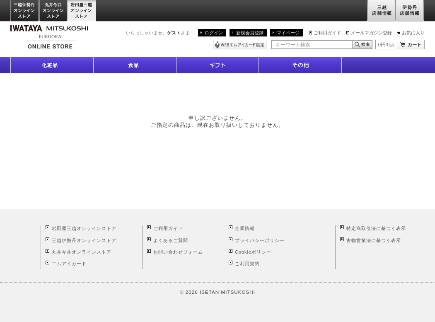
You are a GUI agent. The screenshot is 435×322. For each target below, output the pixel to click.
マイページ (288, 32)
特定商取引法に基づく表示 (376, 228)
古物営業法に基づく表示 (373, 240)
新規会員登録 (249, 32)
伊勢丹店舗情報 (410, 11)
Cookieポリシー (253, 251)
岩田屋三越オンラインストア (82, 11)
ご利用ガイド (327, 32)
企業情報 (245, 228)
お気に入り (413, 32)
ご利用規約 (247, 263)
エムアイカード (69, 263)
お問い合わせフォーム (178, 251)
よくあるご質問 (170, 240)
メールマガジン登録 (371, 32)
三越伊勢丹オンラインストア (24, 11)
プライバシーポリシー (260, 240)
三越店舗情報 (381, 11)
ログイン (214, 32)
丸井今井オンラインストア (53, 11)
